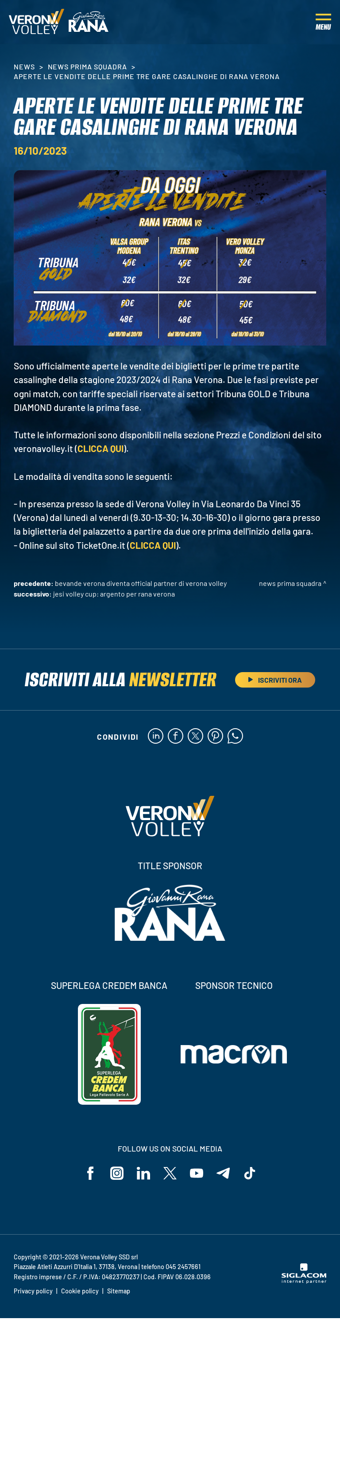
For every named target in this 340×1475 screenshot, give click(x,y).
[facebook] (175, 736)
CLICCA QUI (100, 448)
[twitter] (195, 736)
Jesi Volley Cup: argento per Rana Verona (114, 593)
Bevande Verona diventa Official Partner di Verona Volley (141, 583)
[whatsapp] (235, 736)
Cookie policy (80, 1291)
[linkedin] (155, 736)
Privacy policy (33, 1291)
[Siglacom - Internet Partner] (304, 1281)
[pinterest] (215, 736)
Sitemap (118, 1291)
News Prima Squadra (87, 66)
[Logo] (36, 22)
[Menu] (323, 22)
